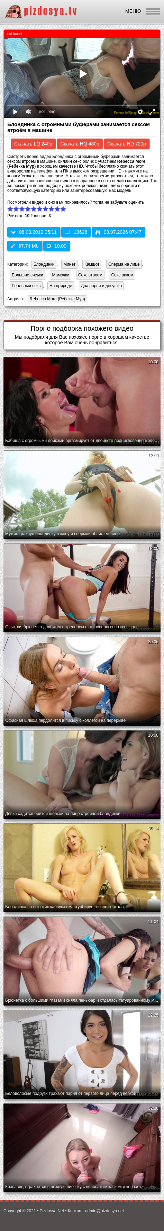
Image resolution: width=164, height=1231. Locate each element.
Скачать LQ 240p (33, 144)
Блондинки (44, 264)
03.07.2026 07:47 (118, 232)
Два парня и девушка (101, 285)
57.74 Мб (25, 246)
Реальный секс (26, 285)
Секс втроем (90, 275)
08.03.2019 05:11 (34, 232)
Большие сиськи (27, 275)
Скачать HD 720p (126, 144)
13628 (76, 232)
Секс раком (122, 275)
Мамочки (60, 275)
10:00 (56, 246)
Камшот (91, 264)
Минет (69, 264)
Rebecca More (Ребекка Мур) (56, 299)
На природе (60, 285)
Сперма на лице (124, 264)
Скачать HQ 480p (79, 144)
